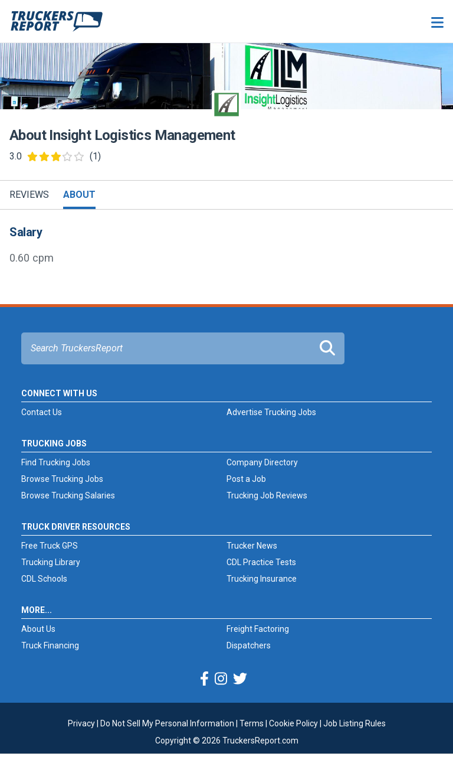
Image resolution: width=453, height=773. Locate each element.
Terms (251, 723)
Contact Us (41, 412)
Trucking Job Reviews (266, 495)
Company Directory (262, 462)
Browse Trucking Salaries (68, 495)
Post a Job (246, 479)
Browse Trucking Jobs (62, 479)
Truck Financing (50, 645)
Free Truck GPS (49, 545)
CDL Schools (44, 578)
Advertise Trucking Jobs (271, 412)
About (79, 194)
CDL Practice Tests (261, 562)
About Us (38, 629)
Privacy (81, 723)
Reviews (29, 194)
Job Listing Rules (354, 723)
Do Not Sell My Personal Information (167, 723)
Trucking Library (50, 562)
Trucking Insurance (261, 578)
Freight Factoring (257, 629)
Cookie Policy (293, 723)
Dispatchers (248, 645)
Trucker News (251, 545)
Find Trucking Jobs (55, 462)
